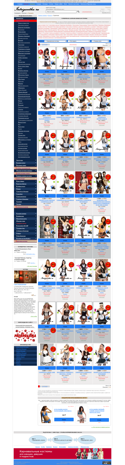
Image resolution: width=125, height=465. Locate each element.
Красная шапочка (52, 29)
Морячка (94, 29)
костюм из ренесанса (48, 37)
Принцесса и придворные (94, 31)
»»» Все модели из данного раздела (100, 427)
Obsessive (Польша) (21, 349)
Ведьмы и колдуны (42, 26)
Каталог (26, 4)
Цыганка (92, 34)
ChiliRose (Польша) (21, 353)
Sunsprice (18, 359)
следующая (45, 44)
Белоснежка (76, 25)
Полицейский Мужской (82, 31)
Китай (18, 362)
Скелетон (62, 33)
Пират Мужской (49, 31)
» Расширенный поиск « (87, 11)
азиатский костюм (64, 36)
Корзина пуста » (106, 12)
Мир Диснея (82, 29)
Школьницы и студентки (49, 36)
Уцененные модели (21, 223)
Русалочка (45, 33)
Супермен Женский (95, 33)
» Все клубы (33, 316)
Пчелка (104, 31)
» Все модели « (73, 44)
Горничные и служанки (90, 26)
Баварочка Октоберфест (66, 25)
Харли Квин (70, 34)
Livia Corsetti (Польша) (22, 347)
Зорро (69, 28)
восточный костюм (74, 36)
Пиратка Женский (58, 31)
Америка (18, 364)
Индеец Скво (75, 28)
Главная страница (42, 15)
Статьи (51, 4)
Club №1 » (32, 262)
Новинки (32, 4)
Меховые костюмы (73, 29)
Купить (47, 71)
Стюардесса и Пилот (71, 33)
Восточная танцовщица (59, 26)
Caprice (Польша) (21, 355)
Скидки (39, 4)
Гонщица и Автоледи (78, 26)
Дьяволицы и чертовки (102, 26)
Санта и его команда (54, 33)
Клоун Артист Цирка (97, 28)
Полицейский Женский (69, 31)
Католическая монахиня (85, 28)
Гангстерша (69, 26)
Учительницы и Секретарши (47, 34)
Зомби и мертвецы (62, 28)
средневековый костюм (60, 37)
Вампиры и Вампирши (104, 25)
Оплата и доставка (73, 4)
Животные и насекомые (44, 28)
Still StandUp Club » (30, 254)
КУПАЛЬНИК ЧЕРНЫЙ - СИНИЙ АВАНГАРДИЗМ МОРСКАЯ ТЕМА (97, 411)
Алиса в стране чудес (43, 25)
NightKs (47, 80)
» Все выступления (32, 266)
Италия (18, 360)
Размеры (45, 4)
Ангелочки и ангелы (54, 25)
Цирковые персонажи (83, 34)
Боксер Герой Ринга (93, 25)
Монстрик (88, 29)
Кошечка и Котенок (42, 29)
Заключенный (53, 28)
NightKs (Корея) (20, 357)
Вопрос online (58, 4)
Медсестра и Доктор (63, 29)
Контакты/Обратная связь (88, 4)
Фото (65, 4)
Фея (65, 34)
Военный (50, 26)
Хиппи (75, 34)
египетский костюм (94, 36)
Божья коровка (83, 25)
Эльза (57, 36)
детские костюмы (84, 36)
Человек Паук (98, 34)
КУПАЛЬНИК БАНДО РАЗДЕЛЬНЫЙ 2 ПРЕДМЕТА (62, 410)
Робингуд (40, 33)
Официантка (41, 31)
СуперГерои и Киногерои (83, 33)
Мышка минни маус (102, 29)
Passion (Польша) (20, 351)
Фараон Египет (59, 34)
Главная (20, 4)
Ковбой (105, 28)
